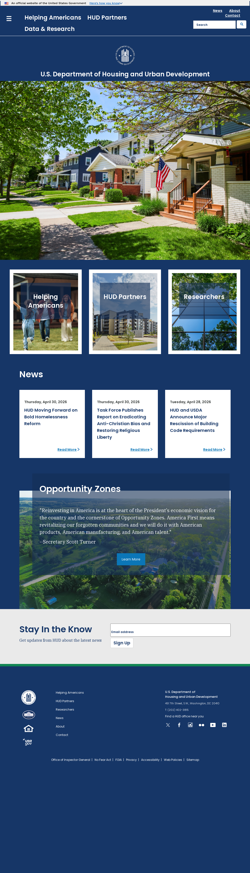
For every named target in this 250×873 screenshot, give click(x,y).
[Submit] (241, 24)
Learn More (131, 559)
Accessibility (150, 760)
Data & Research (49, 29)
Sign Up (121, 643)
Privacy (131, 760)
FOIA (118, 760)
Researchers (65, 709)
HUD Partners (107, 18)
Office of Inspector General (70, 760)
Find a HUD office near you (184, 716)
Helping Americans (52, 18)
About (234, 10)
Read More (67, 449)
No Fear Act (103, 760)
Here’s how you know (104, 3)
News (217, 10)
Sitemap (192, 760)
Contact (232, 15)
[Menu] (9, 18)
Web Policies (173, 760)
